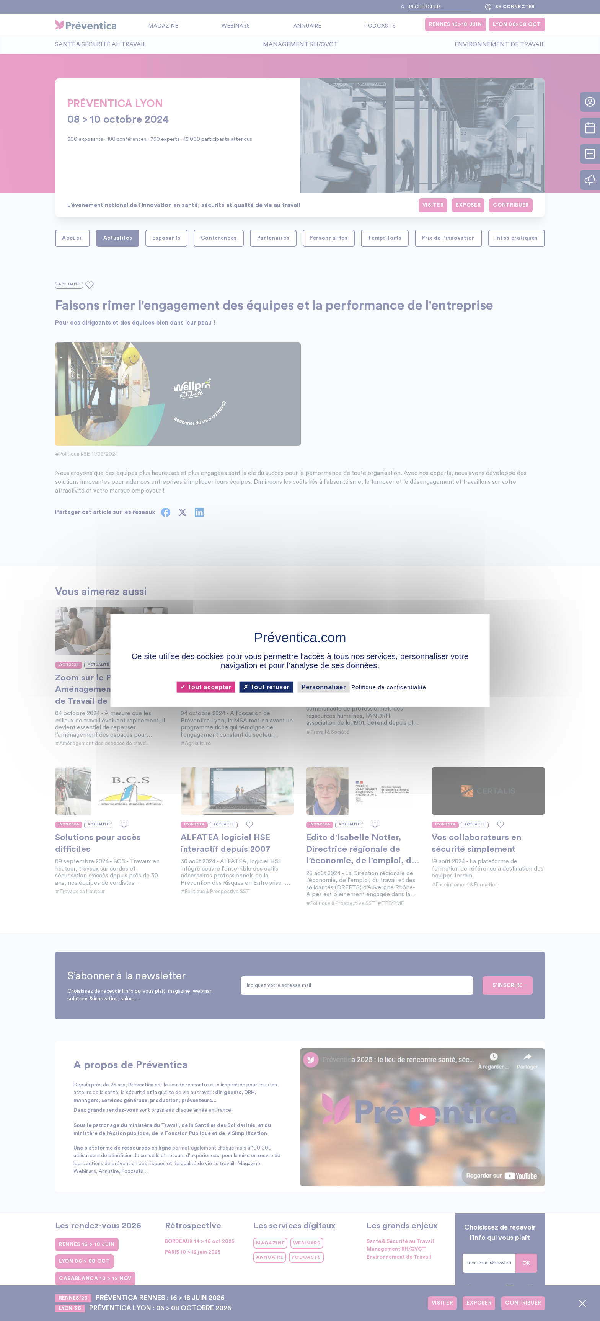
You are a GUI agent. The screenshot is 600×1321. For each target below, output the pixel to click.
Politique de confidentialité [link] (388, 686)
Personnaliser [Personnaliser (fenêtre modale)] (324, 686)
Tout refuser (266, 686)
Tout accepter (205, 686)
